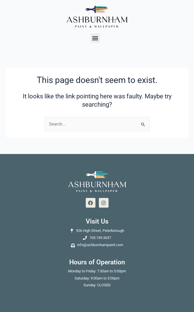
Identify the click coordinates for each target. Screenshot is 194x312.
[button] (95, 38)
